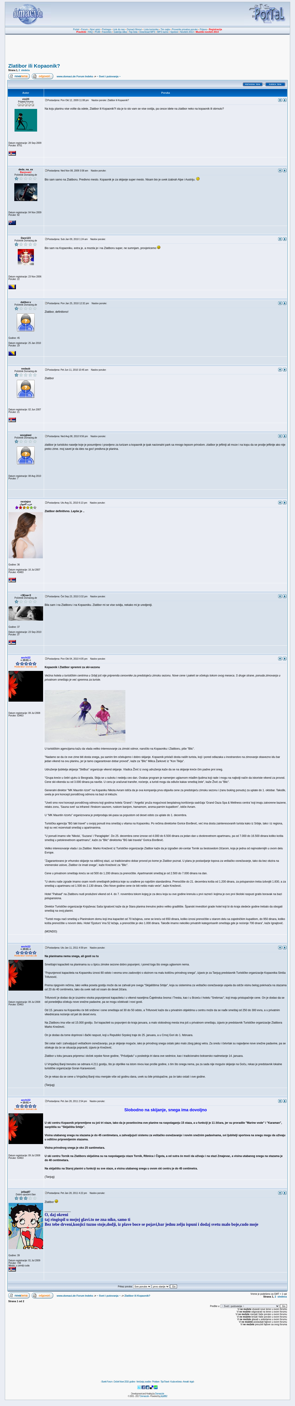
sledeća (25, 70)
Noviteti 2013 (187, 32)
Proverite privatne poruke (185, 29)
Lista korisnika (151, 29)
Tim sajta (165, 29)
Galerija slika (120, 32)
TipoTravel (165, 1381)
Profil (97, 32)
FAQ (90, 32)
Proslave (155, 1381)
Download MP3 (147, 32)
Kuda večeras (176, 1381)
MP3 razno (162, 32)
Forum (84, 29)
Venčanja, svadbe (143, 1381)
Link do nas (119, 29)
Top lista (133, 32)
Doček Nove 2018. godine (124, 1381)
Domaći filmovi (134, 29)
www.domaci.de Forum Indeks (75, 76)
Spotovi (174, 32)
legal (191, 1381)
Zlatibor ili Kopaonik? (34, 66)
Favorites (107, 32)
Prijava (203, 29)
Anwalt (185, 1381)
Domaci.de (159, 1393)
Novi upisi (95, 29)
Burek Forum (106, 1381)
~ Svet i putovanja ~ (109, 76)
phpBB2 (163, 1396)
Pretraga (106, 29)
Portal (76, 29)
